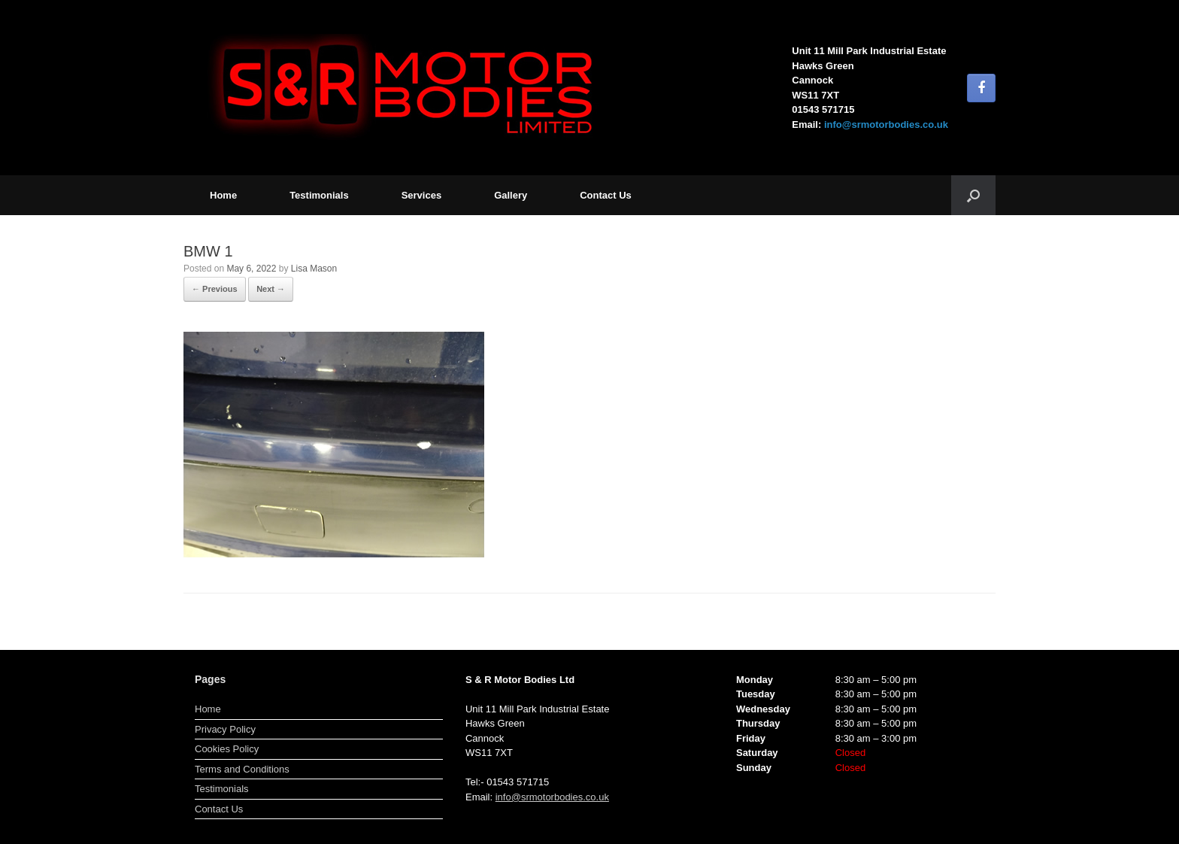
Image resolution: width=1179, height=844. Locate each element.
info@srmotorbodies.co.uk (886, 124)
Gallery (510, 195)
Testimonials (319, 195)
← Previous (215, 288)
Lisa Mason (314, 268)
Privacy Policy (225, 729)
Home (223, 195)
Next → (270, 288)
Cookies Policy (227, 748)
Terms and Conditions (242, 769)
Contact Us (606, 195)
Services (422, 195)
